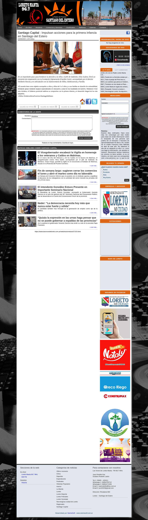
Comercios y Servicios (54, 27)
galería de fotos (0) (28, 107)
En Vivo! (29, 27)
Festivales (60, 481)
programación (107, 39)
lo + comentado (121, 70)
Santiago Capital (62, 507)
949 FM (24, 477)
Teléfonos (82, 27)
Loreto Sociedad (62, 499)
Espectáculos (61, 479)
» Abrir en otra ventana (123, 65)
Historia (24, 483)
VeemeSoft (71, 513)
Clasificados (70, 27)
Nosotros (39, 27)
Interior (58, 486)
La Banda (59, 489)
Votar (127, 180)
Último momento (62, 471)
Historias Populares (63, 484)
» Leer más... (93, 165)
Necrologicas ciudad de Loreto (67, 502)
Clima (58, 474)
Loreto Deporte (61, 494)
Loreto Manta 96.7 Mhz (29, 474)
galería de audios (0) (69, 107)
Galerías (93, 27)
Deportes (59, 476)
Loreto (58, 491)
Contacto (103, 27)
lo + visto (106, 70)
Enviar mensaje (122, 126)
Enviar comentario (85, 138)
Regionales (60, 504)
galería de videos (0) (48, 107)
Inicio (20, 27)
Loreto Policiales (62, 497)
